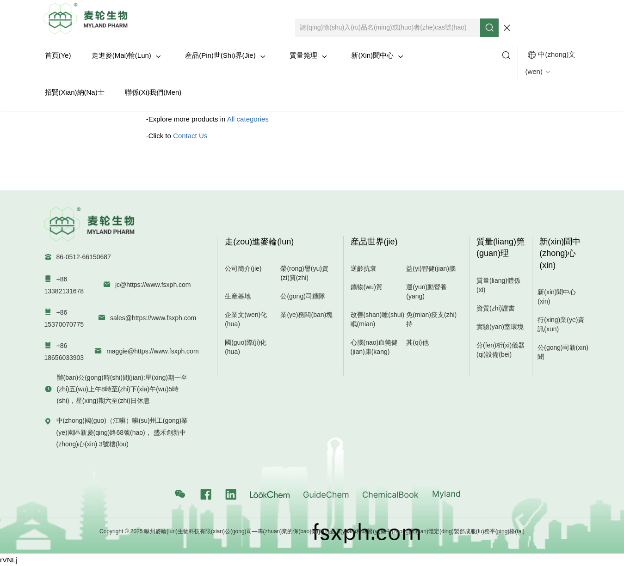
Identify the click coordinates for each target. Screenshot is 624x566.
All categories (248, 119)
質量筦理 (308, 55)
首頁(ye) (58, 55)
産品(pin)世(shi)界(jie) (225, 55)
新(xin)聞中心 (377, 55)
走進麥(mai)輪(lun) (126, 55)
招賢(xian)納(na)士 (75, 92)
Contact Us (190, 136)
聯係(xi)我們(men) (153, 92)
